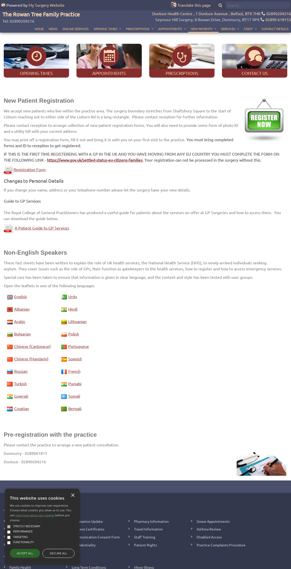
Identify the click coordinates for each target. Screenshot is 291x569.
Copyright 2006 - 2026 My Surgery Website (94, 564)
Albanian (22, 286)
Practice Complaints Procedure (221, 523)
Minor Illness (144, 545)
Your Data (162, 564)
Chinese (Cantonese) (32, 324)
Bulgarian (22, 311)
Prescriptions (137, 18)
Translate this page (194, 4)
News (53, 18)
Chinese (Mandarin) (31, 336)
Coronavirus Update (87, 499)
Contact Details (275, 18)
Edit (130, 564)
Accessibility (196, 564)
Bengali (74, 386)
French (74, 348)
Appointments (170, 18)
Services (228, 18)
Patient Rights (145, 523)
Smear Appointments (213, 499)
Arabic (19, 299)
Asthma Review (209, 507)
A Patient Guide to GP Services (42, 205)
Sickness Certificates (88, 507)
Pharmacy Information (151, 499)
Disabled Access (209, 515)
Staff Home (144, 564)
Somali (74, 373)
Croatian (21, 386)
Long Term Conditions (89, 545)
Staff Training (144, 515)
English (20, 274)
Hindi (72, 286)
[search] (258, 5)
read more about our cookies (34, 515)
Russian (21, 348)
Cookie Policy (217, 564)
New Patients (201, 18)
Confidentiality (84, 523)
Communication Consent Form (96, 515)
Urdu (72, 274)
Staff (248, 18)
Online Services (75, 18)
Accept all (25, 553)
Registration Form (25, 147)
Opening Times (105, 18)
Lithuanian (77, 299)
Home (39, 18)
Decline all (58, 553)
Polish (73, 311)
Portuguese (78, 324)
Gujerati (21, 373)
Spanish (75, 336)
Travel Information (148, 507)
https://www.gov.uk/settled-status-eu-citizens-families (95, 137)
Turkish (20, 361)
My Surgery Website (47, 4)
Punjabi (74, 361)
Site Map (178, 564)
